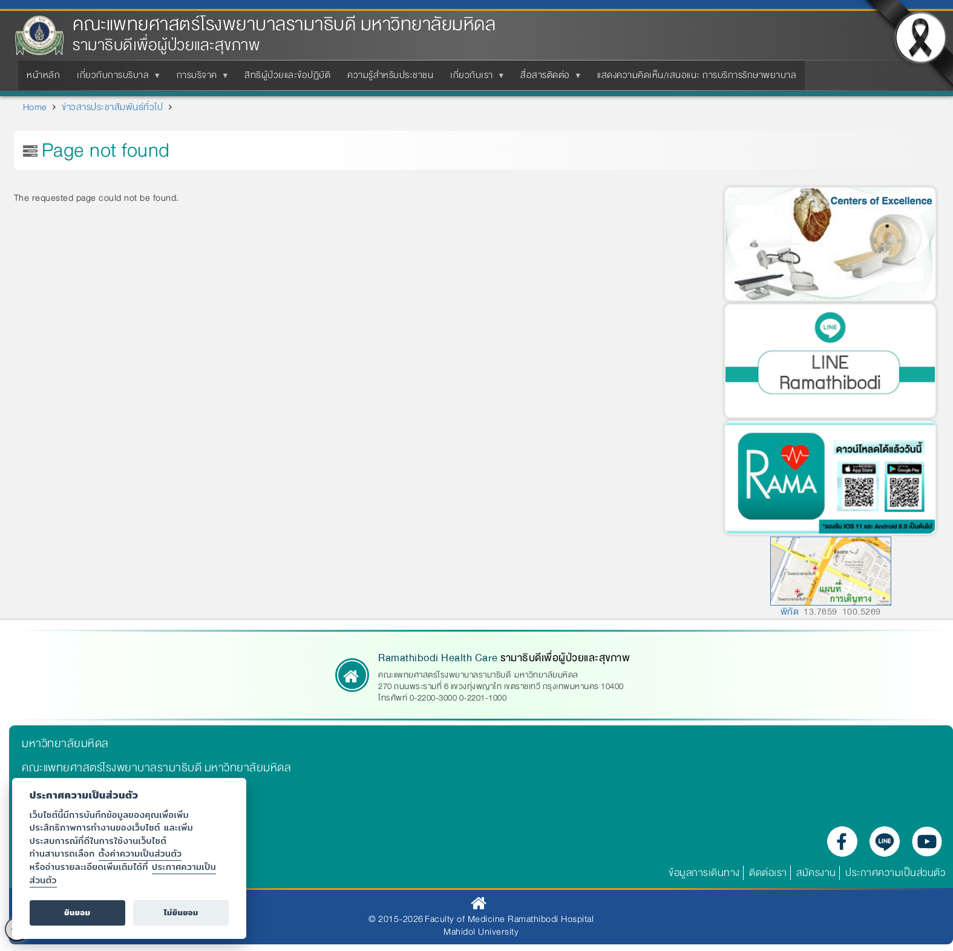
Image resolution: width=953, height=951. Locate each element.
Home (35, 107)
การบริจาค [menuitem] (199, 78)
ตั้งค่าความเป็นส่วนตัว (140, 853)
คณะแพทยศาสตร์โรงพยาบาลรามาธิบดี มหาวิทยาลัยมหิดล (284, 24)
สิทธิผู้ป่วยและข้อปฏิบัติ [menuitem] (287, 75)
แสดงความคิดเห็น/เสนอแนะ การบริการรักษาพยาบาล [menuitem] (696, 75)
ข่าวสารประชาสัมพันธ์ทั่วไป (112, 107)
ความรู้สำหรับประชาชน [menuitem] (390, 75)
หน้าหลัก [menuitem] (43, 75)
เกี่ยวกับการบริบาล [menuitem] (115, 78)
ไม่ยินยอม (181, 912)
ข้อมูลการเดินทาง (704, 872)
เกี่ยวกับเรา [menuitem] (474, 78)
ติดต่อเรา (768, 872)
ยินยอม (77, 912)
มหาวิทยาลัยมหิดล (65, 743)
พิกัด (790, 611)
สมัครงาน (816, 872)
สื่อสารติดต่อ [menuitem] (547, 78)
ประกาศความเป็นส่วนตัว (895, 872)
